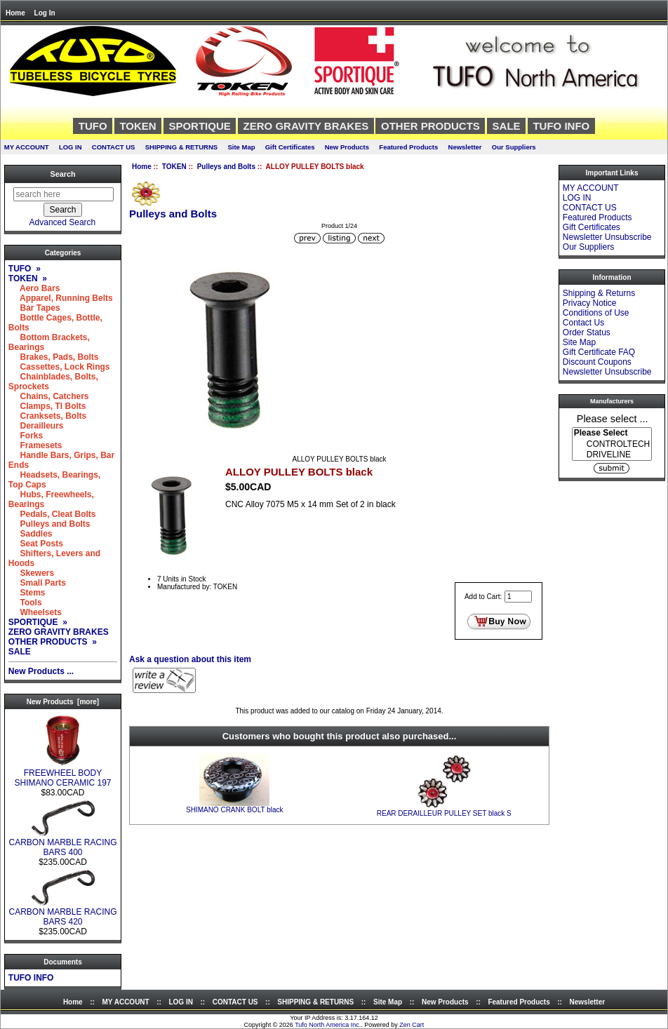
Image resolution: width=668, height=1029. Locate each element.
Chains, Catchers (48, 396)
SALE (507, 126)
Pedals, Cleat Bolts (52, 514)
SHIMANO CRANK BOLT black (234, 810)
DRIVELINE (612, 455)
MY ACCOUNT (26, 147)
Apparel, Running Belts (60, 298)
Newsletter (465, 147)
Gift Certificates (290, 147)
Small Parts (37, 583)
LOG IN (70, 147)
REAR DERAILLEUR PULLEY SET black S (444, 813)
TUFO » (24, 269)
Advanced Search (62, 222)
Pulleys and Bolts (226, 166)
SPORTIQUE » (37, 622)
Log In (44, 13)
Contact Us (583, 323)
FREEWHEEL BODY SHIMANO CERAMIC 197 (62, 774)
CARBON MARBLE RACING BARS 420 (62, 913)
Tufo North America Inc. (328, 1024)
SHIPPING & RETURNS (181, 147)
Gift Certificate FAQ (599, 352)
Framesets (35, 445)
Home (15, 13)
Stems (27, 593)
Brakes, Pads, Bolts (53, 357)
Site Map (241, 147)
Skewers (31, 573)
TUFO (93, 126)
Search (62, 174)
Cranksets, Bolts (47, 416)
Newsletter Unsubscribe (607, 237)
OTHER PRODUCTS (430, 126)
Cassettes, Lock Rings (59, 367)
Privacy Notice (590, 303)
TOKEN (174, 166)
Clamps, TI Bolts (47, 406)
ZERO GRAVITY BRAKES (306, 126)
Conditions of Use (596, 313)
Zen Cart (411, 1024)
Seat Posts (35, 544)
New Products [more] (63, 702)
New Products (347, 147)
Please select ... (612, 418)
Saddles (30, 534)
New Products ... (41, 671)
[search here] (63, 194)
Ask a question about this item (190, 659)
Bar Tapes (34, 308)
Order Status (586, 332)
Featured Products (408, 147)
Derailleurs (36, 426)
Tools (25, 602)
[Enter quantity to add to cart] (518, 597)
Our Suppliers (514, 147)
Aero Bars (34, 288)
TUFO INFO (561, 126)
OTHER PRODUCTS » (52, 642)
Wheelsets (35, 612)
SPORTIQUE (199, 126)
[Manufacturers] (612, 444)
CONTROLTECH (612, 444)
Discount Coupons (597, 362)
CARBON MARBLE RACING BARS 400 (62, 843)
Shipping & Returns (599, 293)
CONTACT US (113, 147)
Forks (25, 435)
